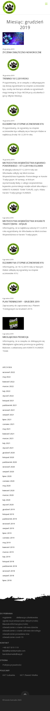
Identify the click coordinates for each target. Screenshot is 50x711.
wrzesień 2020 (9, 467)
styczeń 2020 (8, 504)
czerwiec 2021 (8, 424)
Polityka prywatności (12, 665)
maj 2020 (7, 485)
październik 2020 (10, 462)
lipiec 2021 (7, 419)
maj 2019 (7, 542)
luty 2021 (6, 443)
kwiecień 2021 (8, 434)
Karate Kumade (10, 700)
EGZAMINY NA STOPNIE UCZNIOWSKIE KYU (23, 124)
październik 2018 (10, 566)
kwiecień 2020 (8, 490)
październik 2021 (10, 405)
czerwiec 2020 (8, 481)
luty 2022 (6, 391)
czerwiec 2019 (8, 538)
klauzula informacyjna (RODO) (15, 624)
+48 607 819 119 (11, 647)
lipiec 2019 (7, 533)
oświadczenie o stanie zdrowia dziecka (20, 627)
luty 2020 (6, 500)
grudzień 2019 (9, 509)
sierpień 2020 (8, 471)
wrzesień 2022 (9, 372)
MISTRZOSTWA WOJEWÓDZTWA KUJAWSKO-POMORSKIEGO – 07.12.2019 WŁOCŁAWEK (24, 164)
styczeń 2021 (8, 448)
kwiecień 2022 (8, 381)
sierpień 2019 (8, 528)
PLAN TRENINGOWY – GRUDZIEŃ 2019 (21, 301)
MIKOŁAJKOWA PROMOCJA (16, 337)
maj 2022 (7, 377)
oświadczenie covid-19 (13, 637)
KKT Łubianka (9, 675)
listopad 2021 (8, 400)
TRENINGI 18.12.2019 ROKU (16, 78)
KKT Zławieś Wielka (29, 675)
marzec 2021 (8, 438)
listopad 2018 (8, 561)
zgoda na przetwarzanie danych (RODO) (20, 621)
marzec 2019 (8, 552)
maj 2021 (7, 429)
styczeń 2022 (8, 396)
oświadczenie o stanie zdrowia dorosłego (22, 630)
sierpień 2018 (8, 575)
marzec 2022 (8, 386)
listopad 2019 (8, 514)
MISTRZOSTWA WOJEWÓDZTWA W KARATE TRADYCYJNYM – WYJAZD (24, 222)
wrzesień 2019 (9, 523)
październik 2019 (10, 519)
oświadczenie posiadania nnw (16, 634)
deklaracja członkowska (27, 617)
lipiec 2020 (7, 476)
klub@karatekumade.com (14, 650)
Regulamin (7, 617)
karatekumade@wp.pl (12, 654)
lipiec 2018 (7, 580)
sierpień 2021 (8, 414)
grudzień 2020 (9, 452)
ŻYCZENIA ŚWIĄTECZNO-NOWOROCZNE (22, 52)
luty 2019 (6, 556)
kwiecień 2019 (8, 547)
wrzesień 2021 (9, 410)
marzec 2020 (8, 495)
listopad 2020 (8, 457)
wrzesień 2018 (9, 571)
